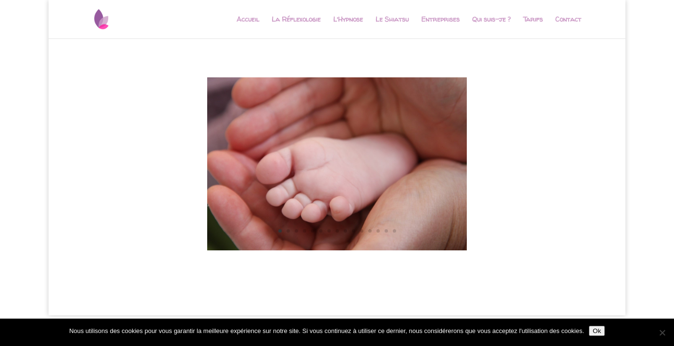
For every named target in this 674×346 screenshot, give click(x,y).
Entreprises (440, 20)
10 (353, 231)
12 (370, 231)
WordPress (233, 302)
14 (386, 231)
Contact (568, 20)
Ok (597, 330)
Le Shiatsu (392, 20)
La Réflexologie (296, 20)
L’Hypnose (348, 20)
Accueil (248, 20)
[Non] (662, 332)
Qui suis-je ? (491, 20)
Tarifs (533, 20)
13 (378, 231)
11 (361, 231)
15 (394, 231)
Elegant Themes (138, 302)
